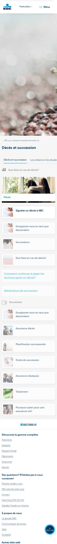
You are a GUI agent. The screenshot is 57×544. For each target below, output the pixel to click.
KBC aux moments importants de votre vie (21, 140)
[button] (44, 7)
